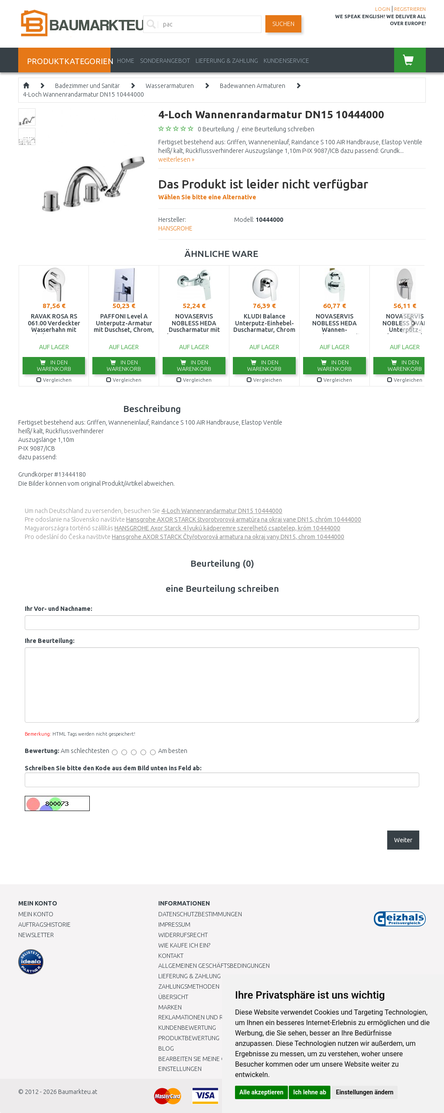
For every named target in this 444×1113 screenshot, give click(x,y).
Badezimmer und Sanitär (87, 85)
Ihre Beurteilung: (50, 640)
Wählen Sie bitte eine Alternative (263, 188)
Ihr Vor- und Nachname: (58, 608)
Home (125, 60)
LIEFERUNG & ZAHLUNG (227, 60)
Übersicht (173, 996)
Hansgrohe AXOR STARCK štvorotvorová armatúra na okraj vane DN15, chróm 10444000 (243, 519)
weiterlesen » (176, 159)
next (411, 323)
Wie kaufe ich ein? (184, 945)
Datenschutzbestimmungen (200, 914)
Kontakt (170, 955)
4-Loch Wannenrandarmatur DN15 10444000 (83, 94)
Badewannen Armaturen (252, 85)
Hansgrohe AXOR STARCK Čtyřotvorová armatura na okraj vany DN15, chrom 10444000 (228, 536)
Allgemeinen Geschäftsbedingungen (214, 965)
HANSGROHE (175, 228)
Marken (170, 1007)
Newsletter (36, 934)
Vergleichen (54, 380)
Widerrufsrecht (183, 934)
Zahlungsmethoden (188, 986)
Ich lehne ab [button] (309, 1092)
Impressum (174, 924)
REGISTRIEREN (410, 9)
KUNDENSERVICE (286, 60)
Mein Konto (35, 914)
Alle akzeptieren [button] (261, 1092)
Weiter (403, 840)
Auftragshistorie (44, 924)
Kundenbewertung (187, 1027)
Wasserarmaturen (170, 85)
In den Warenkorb (54, 365)
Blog (166, 1048)
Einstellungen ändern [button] (365, 1092)
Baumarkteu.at (77, 1091)
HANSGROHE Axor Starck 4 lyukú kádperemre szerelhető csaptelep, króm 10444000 (227, 528)
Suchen (283, 23)
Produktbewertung (188, 1038)
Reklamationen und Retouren (203, 1017)
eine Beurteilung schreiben (278, 129)
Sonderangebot (165, 60)
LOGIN (382, 9)
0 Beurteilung (216, 129)
